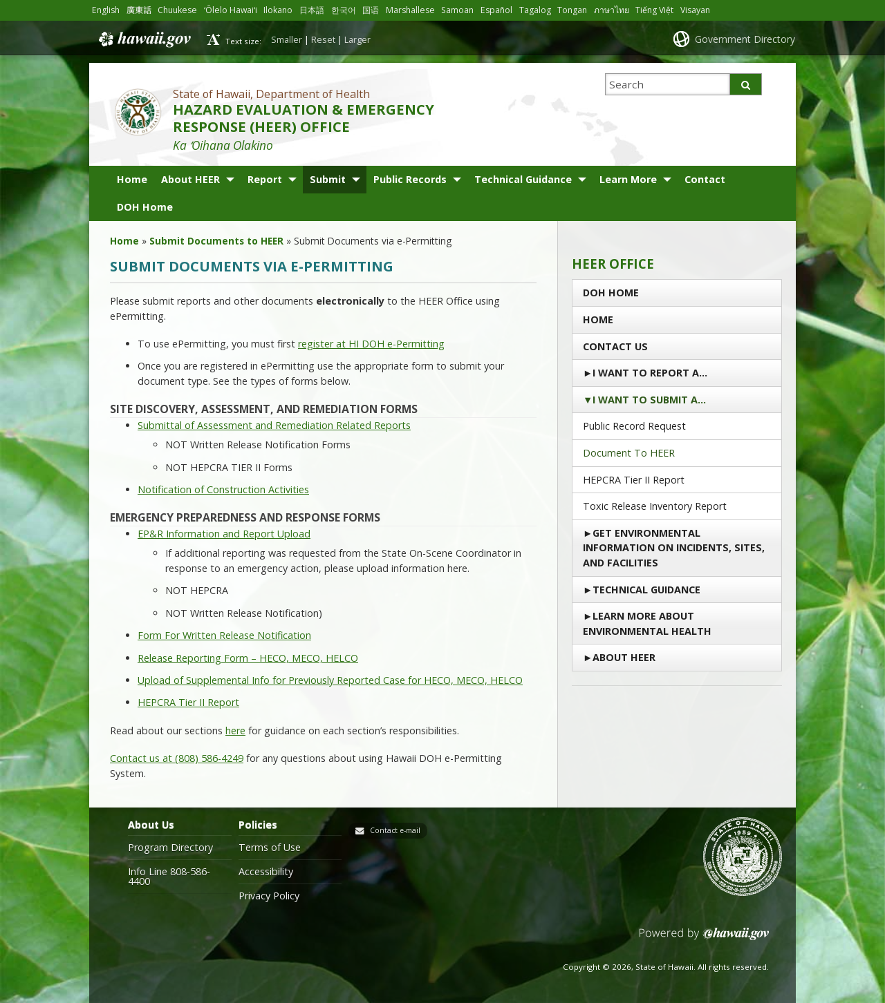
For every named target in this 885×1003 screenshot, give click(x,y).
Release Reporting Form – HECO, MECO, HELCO (248, 658)
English (106, 10)
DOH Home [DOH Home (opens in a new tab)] (145, 206)
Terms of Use (270, 847)
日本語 (312, 10)
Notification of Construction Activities (223, 489)
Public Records (410, 179)
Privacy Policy (269, 896)
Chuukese (177, 10)
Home (132, 179)
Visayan (696, 10)
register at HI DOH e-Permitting (371, 343)
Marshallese (411, 10)
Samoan (458, 10)
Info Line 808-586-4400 (169, 877)
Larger (357, 39)
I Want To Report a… (650, 372)
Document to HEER (629, 452)
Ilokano (278, 10)
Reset (323, 39)
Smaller (286, 39)
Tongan (573, 10)
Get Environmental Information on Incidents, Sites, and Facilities (674, 547)
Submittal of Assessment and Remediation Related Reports (274, 425)
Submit (328, 179)
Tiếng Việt (655, 10)
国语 (371, 10)
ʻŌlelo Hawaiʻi (231, 10)
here (235, 730)
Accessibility (266, 872)
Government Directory (745, 39)
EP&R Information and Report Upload (224, 533)
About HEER (190, 179)
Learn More (628, 179)
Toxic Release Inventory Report (655, 506)
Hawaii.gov (143, 39)
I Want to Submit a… (649, 399)
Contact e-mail (395, 830)
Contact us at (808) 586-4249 (176, 758)
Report (265, 179)
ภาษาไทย (612, 10)
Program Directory (170, 847)
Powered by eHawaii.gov (704, 939)
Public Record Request (634, 425)
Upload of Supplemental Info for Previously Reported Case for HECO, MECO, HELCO (330, 680)
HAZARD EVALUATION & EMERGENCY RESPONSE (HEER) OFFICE (303, 118)
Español (497, 10)
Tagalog (536, 10)
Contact (704, 179)
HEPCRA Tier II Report (188, 702)
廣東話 (139, 10)
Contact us (615, 346)
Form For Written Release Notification (224, 635)
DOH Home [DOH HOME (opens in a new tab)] (611, 292)
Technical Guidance (523, 179)
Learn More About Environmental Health (647, 623)
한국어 (344, 10)
